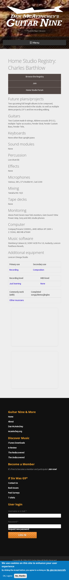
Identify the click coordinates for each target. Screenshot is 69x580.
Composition (38, 270)
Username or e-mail (17, 511)
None (42, 283)
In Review (12, 448)
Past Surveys (14, 493)
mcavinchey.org (15, 431)
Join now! (52, 469)
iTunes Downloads (16, 443)
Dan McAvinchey (15, 426)
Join (35, 83)
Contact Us (13, 483)
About (11, 421)
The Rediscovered (16, 452)
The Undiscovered (16, 457)
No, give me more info (56, 573)
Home (10, 417)
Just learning (15, 283)
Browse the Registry (35, 76)
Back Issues (13, 488)
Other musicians (16, 300)
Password (13, 522)
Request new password (18, 529)
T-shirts (11, 498)
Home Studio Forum (34, 90)
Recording (13, 270)
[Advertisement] (34, 327)
